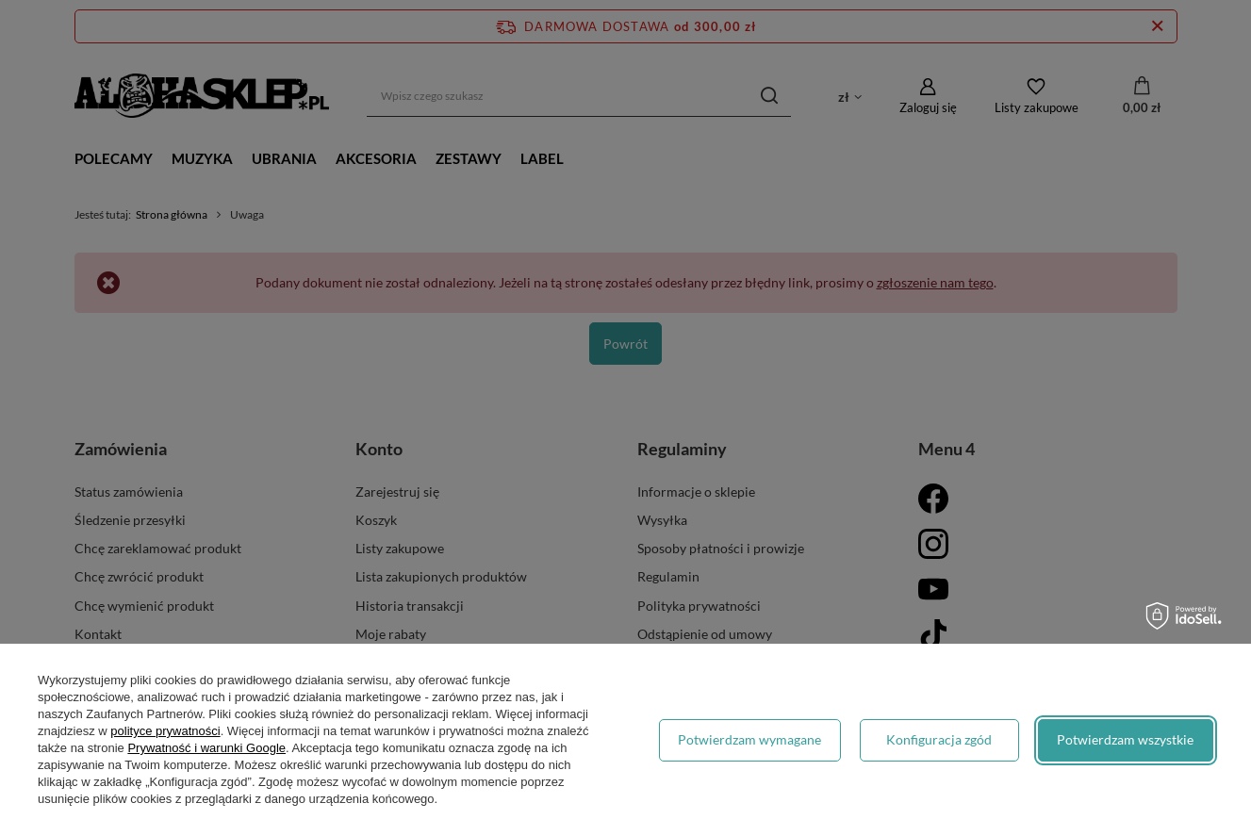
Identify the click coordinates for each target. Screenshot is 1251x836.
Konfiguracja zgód (939, 739)
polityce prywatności (165, 731)
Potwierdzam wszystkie (1125, 739)
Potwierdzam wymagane (749, 739)
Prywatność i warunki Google (206, 748)
